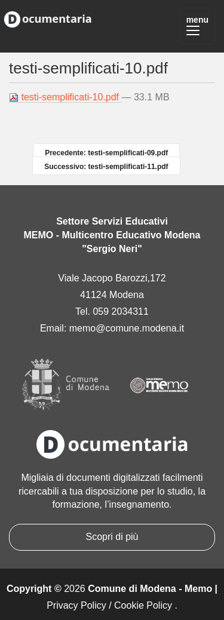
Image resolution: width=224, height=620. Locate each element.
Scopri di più (111, 537)
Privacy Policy (76, 605)
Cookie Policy (143, 605)
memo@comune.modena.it (126, 328)
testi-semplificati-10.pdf (65, 97)
